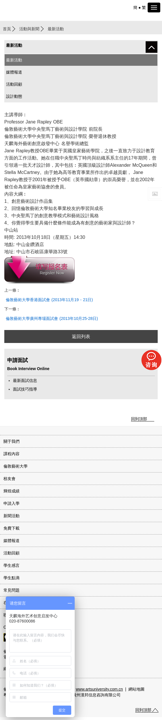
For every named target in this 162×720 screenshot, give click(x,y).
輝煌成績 (11, 491)
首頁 (7, 29)
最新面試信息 (25, 380)
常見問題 (11, 590)
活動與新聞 (29, 29)
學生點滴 (11, 577)
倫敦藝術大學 (15, 466)
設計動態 (14, 96)
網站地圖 (136, 689)
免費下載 (11, 528)
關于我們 (11, 441)
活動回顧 (14, 84)
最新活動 (14, 60)
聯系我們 (11, 615)
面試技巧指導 (25, 389)
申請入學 (11, 503)
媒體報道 (14, 72)
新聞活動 (11, 515)
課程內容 (11, 453)
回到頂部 (139, 419)
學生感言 (11, 565)
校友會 (9, 478)
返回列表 (81, 336)
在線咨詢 (11, 602)
